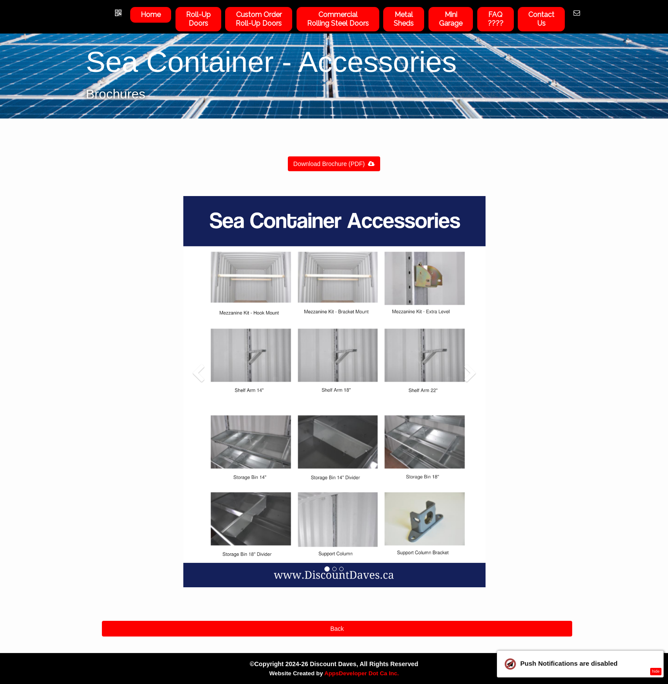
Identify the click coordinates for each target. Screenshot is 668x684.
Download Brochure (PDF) (334, 163)
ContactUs (541, 18)
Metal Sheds (404, 18)
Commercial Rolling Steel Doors (338, 18)
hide (655, 671)
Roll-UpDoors (198, 18)
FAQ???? (495, 18)
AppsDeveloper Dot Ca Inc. (361, 673)
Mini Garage (450, 18)
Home (151, 14)
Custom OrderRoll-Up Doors (259, 18)
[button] (198, 473)
